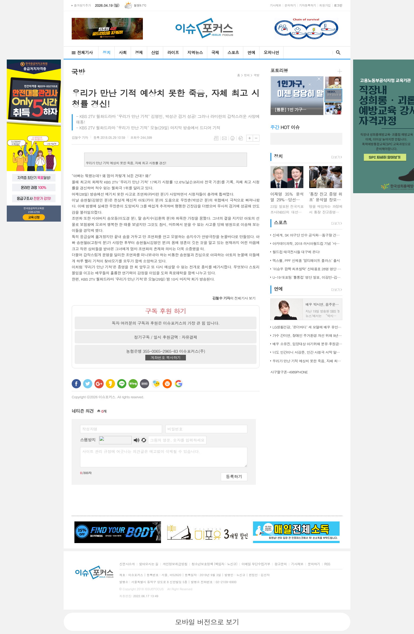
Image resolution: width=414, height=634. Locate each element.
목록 (216, 138)
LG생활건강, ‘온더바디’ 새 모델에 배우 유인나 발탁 (307, 327)
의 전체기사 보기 (233, 298)
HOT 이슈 (285, 127)
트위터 (87, 383)
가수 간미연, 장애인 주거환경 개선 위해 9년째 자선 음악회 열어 (307, 335)
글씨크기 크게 (249, 138)
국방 (256, 75)
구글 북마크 (178, 383)
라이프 (173, 52)
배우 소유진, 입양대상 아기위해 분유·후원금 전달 (307, 343)
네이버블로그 (133, 383)
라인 (121, 383)
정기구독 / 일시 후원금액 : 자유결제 (165, 337)
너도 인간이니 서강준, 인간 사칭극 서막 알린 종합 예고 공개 (307, 352)
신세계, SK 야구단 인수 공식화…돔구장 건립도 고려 (307, 235)
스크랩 (240, 138)
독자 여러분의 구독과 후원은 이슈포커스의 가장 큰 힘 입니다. (166, 323)
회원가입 (325, 5)
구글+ (99, 383)
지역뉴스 (195, 52)
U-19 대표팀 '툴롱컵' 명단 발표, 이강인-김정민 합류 (307, 277)
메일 (224, 138)
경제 (139, 52)
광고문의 (280, 564)
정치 (106, 52)
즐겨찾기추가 (82, 5)
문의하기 (290, 5)
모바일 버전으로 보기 (207, 622)
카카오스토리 (110, 383)
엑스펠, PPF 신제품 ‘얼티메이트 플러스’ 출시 (306, 260)
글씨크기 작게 (256, 138)
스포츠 (233, 52)
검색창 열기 (337, 52)
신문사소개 (127, 564)
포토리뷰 (279, 70)
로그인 (338, 5)
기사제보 (275, 5)
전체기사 (85, 52)
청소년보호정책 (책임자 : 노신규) (214, 564)
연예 (251, 52)
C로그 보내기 (167, 383)
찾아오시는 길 (148, 564)
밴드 (144, 383)
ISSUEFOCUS (154, 589)
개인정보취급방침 (175, 564)
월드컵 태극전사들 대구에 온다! (296, 251)
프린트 (232, 138)
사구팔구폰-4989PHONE (289, 372)
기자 (80, 137)
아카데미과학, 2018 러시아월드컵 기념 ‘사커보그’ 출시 (307, 243)
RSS (327, 564)
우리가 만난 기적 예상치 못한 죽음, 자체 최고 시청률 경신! (307, 360)
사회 (123, 52)
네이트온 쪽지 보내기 (155, 383)
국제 (215, 52)
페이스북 (76, 383)
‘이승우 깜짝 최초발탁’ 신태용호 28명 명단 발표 (307, 268)
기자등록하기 (307, 5)
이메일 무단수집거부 (256, 564)
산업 (155, 52)
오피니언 (271, 52)
